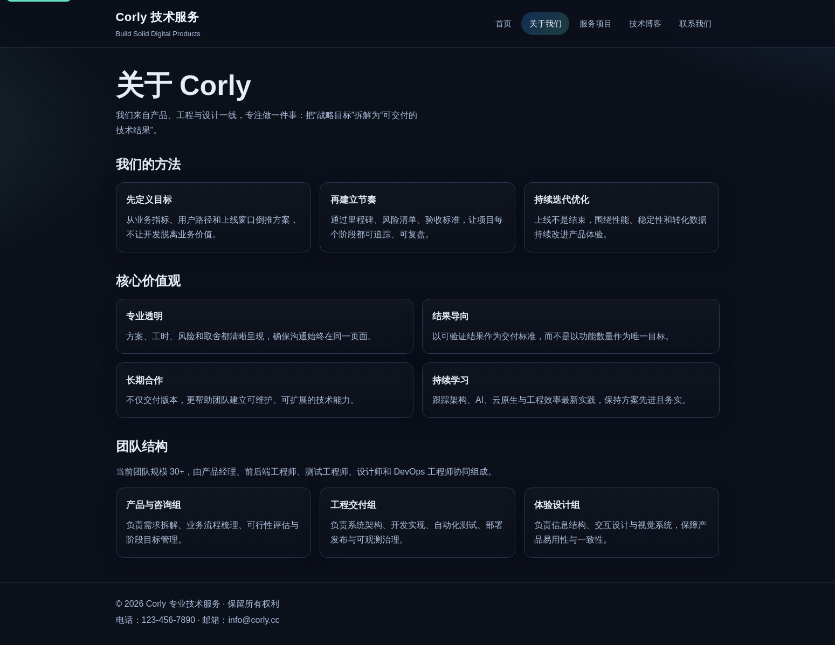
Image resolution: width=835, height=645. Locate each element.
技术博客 (645, 23)
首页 (503, 23)
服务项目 (595, 23)
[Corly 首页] (158, 23)
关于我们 (545, 23)
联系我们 (695, 23)
